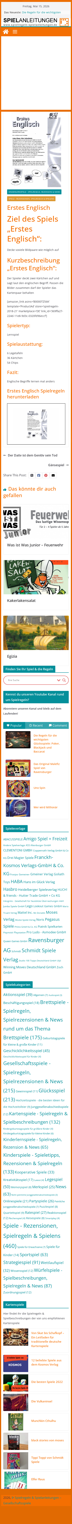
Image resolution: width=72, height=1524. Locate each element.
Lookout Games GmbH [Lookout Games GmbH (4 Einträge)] (47, 906)
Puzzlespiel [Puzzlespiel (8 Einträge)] (49, 1206)
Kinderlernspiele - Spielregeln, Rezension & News (34, 192)
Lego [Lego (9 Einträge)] (29, 906)
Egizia (12, 656)
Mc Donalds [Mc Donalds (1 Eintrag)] (39, 913)
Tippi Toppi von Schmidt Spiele (47, 1460)
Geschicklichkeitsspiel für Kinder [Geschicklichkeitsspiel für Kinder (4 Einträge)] (22, 1056)
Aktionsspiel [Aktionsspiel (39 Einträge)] (17, 994)
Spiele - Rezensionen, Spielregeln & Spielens (31, 198)
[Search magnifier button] (64, 680)
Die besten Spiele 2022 (47, 1382)
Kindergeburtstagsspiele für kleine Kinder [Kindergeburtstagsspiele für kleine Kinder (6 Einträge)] (28, 1133)
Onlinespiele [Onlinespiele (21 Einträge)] (15, 1201)
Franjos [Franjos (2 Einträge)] (14, 874)
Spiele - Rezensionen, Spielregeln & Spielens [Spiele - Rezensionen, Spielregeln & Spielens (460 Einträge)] (31, 1236)
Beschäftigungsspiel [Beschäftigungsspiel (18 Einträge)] (21, 1003)
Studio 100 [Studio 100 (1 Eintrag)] (24, 960)
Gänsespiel (58, 465)
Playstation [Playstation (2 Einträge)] (20, 932)
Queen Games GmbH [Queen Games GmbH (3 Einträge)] (15, 941)
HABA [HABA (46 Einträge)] (17, 881)
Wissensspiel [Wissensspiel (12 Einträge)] (22, 1271)
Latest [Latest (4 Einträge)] (39, 1180)
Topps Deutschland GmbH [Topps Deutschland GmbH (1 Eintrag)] (43, 960)
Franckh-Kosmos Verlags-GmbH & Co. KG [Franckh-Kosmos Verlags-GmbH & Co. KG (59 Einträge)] (33, 865)
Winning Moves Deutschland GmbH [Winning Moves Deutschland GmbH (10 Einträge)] (29, 967)
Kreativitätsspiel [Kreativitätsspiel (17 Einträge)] (18, 1180)
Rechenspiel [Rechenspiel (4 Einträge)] (17, 1218)
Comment (58, 725)
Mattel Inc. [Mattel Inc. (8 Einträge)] (25, 912)
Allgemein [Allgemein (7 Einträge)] (40, 995)
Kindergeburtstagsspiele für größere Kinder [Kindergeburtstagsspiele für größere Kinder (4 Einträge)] (28, 1128)
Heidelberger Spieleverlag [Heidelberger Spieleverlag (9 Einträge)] (37, 889)
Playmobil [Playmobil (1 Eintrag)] (8, 932)
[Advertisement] (36, 74)
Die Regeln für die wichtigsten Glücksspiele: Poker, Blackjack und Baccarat (47, 743)
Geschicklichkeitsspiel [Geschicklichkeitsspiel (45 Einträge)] (26, 1050)
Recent (36, 725)
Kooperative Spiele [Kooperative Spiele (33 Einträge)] (34, 1172)
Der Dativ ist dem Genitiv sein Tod (30, 455)
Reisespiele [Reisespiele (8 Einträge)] (35, 1218)
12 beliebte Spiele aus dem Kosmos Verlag (46, 1362)
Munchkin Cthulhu (43, 1421)
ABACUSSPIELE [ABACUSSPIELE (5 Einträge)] (13, 839)
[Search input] (31, 680)
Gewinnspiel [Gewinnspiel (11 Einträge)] (27, 1091)
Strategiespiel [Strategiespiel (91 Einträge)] (21, 1262)
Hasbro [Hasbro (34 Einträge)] (10, 889)
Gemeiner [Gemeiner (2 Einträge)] (24, 874)
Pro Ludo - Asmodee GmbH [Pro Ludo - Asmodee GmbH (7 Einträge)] (46, 932)
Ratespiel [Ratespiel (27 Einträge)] (35, 1212)
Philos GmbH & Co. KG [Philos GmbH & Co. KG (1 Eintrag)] (26, 927)
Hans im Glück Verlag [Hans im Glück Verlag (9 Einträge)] (39, 882)
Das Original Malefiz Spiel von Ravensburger (47, 768)
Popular (14, 725)
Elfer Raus (38, 1479)
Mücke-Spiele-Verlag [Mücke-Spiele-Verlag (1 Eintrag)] (25, 920)
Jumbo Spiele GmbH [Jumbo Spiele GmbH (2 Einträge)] (14, 906)
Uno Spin (39, 788)
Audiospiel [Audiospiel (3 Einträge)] (55, 995)
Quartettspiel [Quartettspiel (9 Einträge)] (13, 1213)
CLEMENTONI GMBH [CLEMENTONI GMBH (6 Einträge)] (17, 850)
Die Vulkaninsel (41, 1401)
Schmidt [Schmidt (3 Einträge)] (16, 951)
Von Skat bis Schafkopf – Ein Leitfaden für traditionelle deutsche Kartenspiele (47, 1339)
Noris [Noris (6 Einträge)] (40, 919)
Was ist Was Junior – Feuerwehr (35, 545)
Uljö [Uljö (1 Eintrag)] (59, 960)
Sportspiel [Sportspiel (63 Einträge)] (34, 1254)
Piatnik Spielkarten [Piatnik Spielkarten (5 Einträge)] (50, 926)
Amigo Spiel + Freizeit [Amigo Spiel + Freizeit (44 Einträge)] (45, 839)
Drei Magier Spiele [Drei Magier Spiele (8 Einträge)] (20, 857)
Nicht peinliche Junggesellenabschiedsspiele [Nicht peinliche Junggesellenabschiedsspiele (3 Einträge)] (34, 1195)
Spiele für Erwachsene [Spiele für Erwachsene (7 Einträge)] (31, 1247)
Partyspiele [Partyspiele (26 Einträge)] (41, 1201)
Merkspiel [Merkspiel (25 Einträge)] (43, 1187)
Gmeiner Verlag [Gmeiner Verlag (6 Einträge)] (41, 874)
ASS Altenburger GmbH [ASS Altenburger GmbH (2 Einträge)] (38, 845)
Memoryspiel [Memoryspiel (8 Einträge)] (21, 1187)
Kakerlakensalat (21, 600)
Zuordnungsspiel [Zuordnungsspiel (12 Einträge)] (17, 1292)
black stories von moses (47, 1440)
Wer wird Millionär (46, 807)
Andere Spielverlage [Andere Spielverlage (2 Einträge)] (14, 845)
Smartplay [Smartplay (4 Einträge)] (52, 1218)
